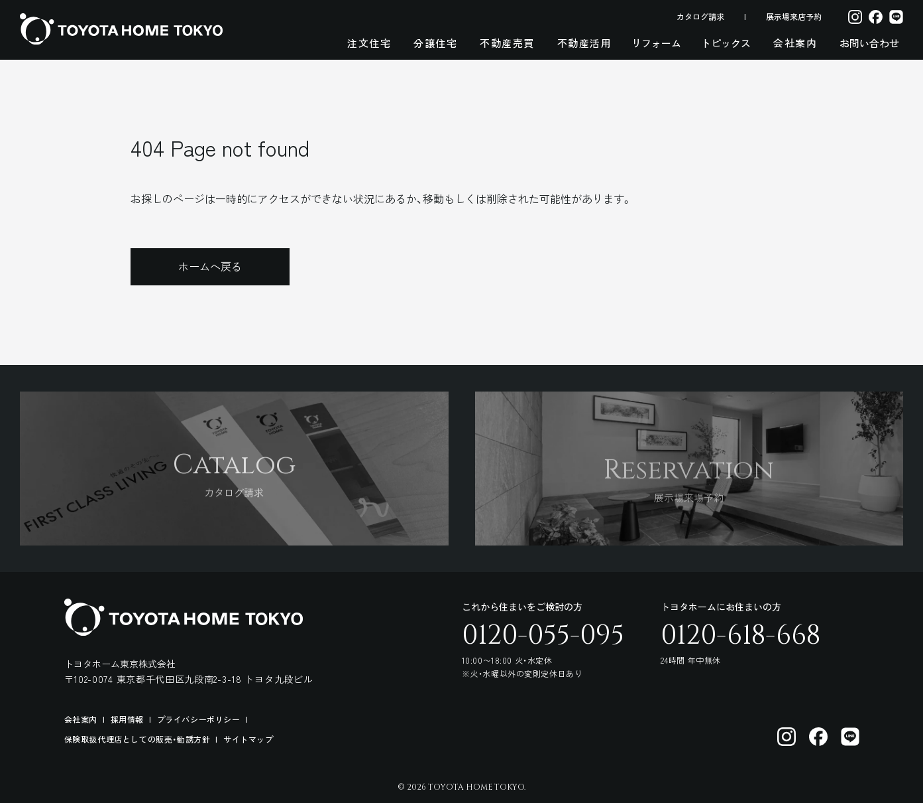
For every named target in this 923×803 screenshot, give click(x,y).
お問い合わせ (869, 43)
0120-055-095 (543, 636)
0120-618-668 (740, 636)
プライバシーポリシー (199, 719)
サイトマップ (248, 739)
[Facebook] (876, 16)
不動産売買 (507, 43)
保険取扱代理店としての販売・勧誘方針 (137, 739)
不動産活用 (584, 43)
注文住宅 (369, 43)
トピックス (726, 43)
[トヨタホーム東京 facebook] (818, 736)
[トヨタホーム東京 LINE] (850, 736)
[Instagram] (855, 16)
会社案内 (795, 43)
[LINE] (896, 16)
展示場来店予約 (794, 16)
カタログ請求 (700, 16)
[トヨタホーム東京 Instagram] (786, 736)
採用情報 (127, 719)
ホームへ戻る (210, 266)
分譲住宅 (435, 43)
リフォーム (656, 43)
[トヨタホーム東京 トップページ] (121, 29)
